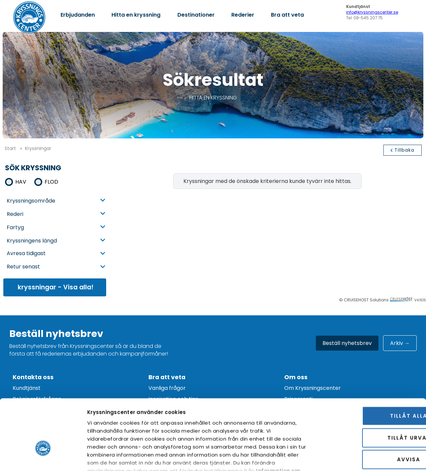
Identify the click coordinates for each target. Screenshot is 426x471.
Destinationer (196, 15)
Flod (51, 182)
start (10, 148)
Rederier (242, 15)
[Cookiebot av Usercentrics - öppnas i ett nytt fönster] (43, 458)
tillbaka (404, 150)
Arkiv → (400, 343)
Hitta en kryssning (135, 15)
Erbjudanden (78, 15)
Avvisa (370, 412)
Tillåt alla (370, 369)
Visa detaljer (382, 457)
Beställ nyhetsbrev (347, 343)
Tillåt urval (370, 391)
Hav (20, 182)
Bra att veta (287, 15)
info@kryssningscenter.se (372, 12)
